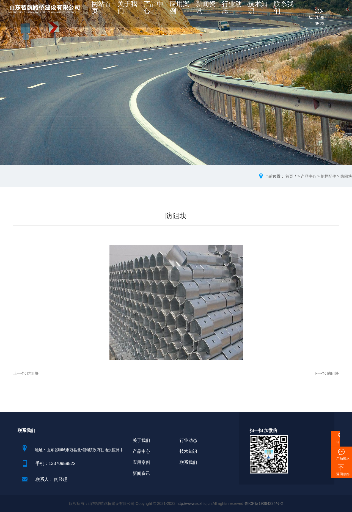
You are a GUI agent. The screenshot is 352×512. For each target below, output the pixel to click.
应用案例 (185, 10)
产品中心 (164, 10)
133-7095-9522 (317, 17)
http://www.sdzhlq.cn (194, 503)
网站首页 (122, 10)
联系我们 (269, 10)
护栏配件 (328, 176)
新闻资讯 (206, 10)
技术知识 (248, 10)
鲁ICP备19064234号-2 (263, 503)
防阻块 (346, 176)
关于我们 (143, 10)
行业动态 (227, 10)
